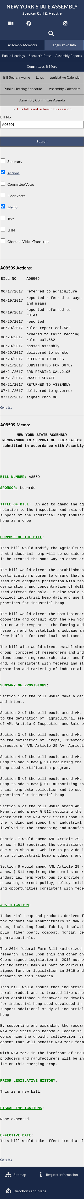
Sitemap (16, 1174)
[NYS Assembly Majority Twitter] (47, 25)
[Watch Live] (10, 25)
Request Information (58, 1174)
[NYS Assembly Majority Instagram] (65, 25)
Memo (12, 208)
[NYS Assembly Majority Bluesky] (33, 35)
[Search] (51, 35)
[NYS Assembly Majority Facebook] (29, 25)
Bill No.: (6, 118)
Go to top (6, 408)
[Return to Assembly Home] (42, 10)
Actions (13, 174)
